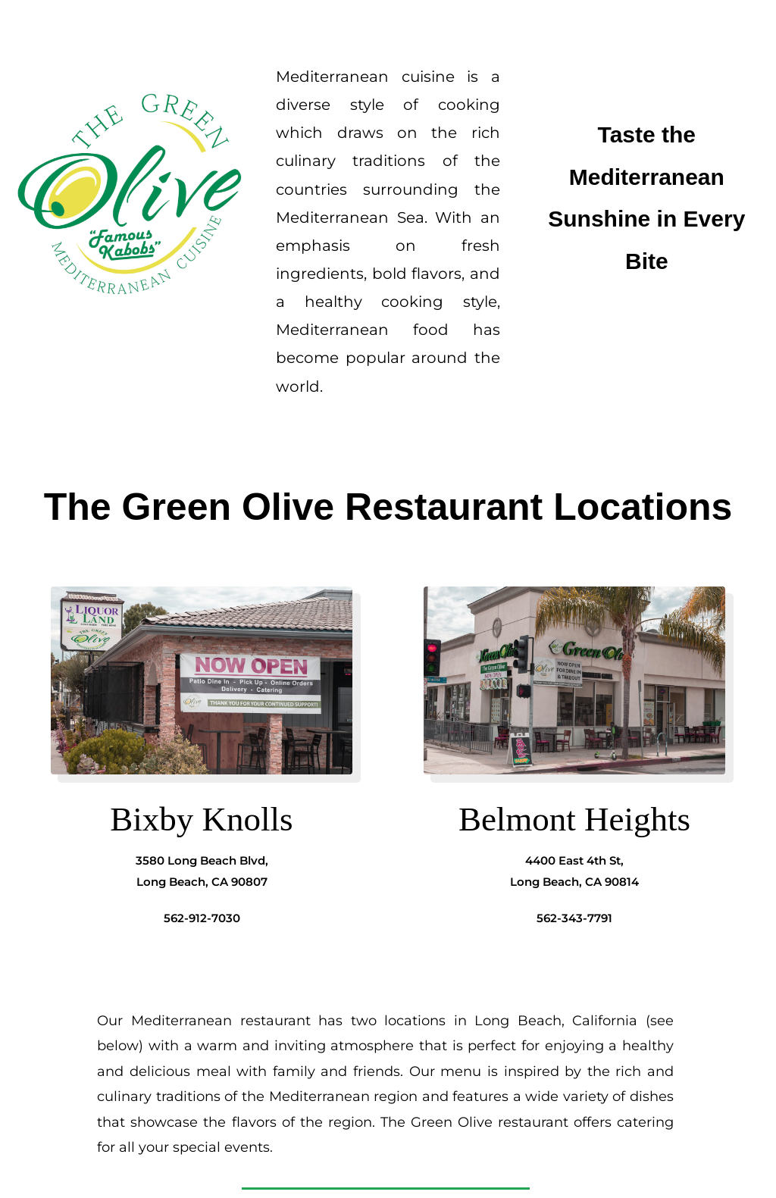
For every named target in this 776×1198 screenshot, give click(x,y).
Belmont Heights (574, 819)
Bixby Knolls (201, 819)
